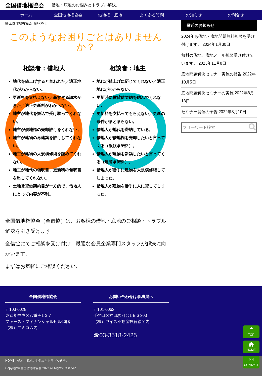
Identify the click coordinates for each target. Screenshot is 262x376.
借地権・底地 (110, 15)
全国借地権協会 (24, 5)
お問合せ (236, 15)
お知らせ (194, 15)
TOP (251, 332)
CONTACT (251, 362)
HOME (251, 347)
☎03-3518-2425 (115, 335)
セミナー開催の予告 (199, 112)
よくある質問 (152, 15)
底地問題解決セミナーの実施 (207, 93)
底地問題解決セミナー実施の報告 (211, 74)
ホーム (26, 15)
